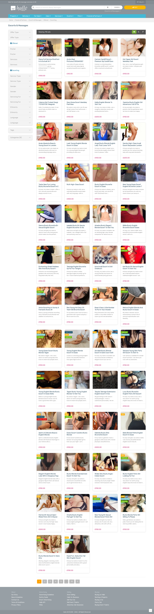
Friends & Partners (21, 20)
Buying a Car (99, 600)
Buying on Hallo (100, 595)
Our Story (14, 595)
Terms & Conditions (17, 602)
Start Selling (71, 595)
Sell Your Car (71, 600)
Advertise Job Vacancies (75, 605)
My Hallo (140, 2)
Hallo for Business (73, 597)
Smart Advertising (45, 600)
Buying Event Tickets (102, 605)
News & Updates (17, 597)
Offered (46, 20)
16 (72, 581)
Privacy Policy (16, 605)
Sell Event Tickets (73, 602)
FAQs (41, 605)
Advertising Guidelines (46, 595)
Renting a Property (101, 597)
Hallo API (42, 602)
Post (135, 7)
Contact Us (15, 600)
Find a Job (98, 602)
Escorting (53, 20)
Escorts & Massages (113, 11)
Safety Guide (43, 597)
